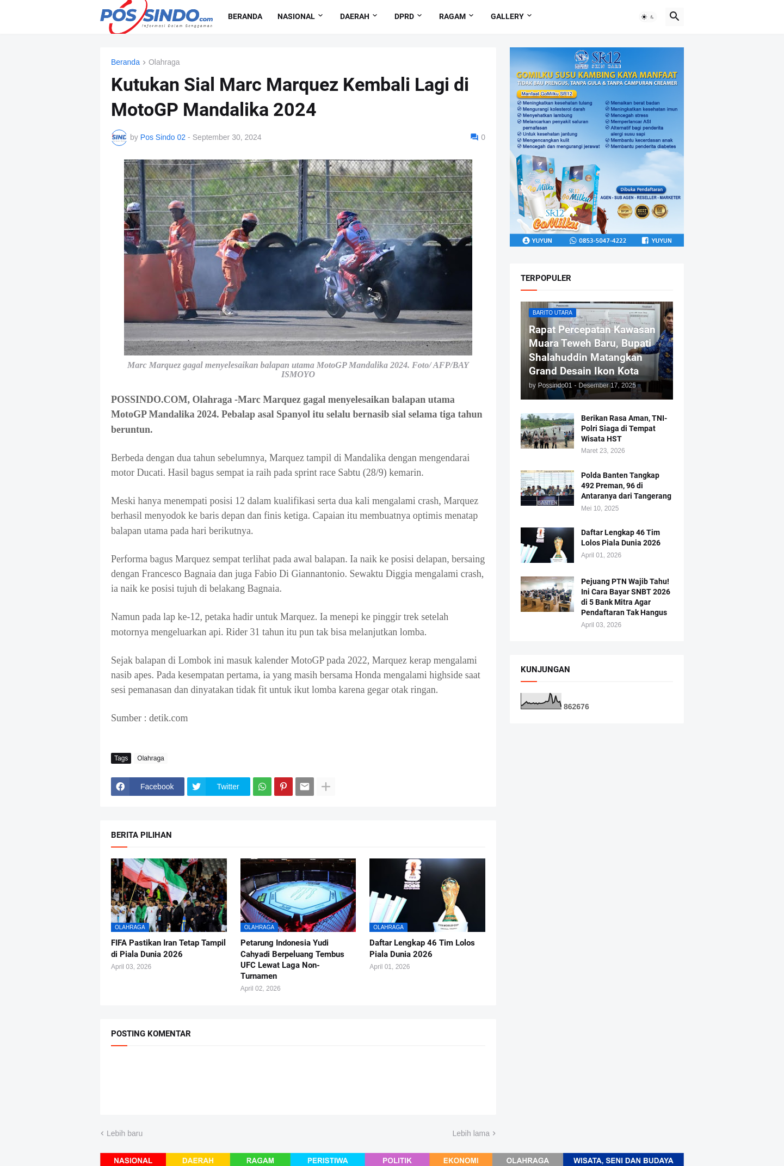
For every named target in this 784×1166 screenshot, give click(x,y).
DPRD (404, 16)
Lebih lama (471, 1133)
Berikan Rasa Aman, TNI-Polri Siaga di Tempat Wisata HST (624, 428)
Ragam (452, 16)
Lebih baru (125, 1133)
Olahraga (164, 62)
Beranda (245, 16)
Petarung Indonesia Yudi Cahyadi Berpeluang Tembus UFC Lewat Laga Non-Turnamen (292, 959)
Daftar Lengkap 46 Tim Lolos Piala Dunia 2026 (422, 948)
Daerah (354, 16)
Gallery (507, 16)
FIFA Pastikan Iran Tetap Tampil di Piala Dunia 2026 (168, 948)
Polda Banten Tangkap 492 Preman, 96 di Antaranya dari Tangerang (626, 485)
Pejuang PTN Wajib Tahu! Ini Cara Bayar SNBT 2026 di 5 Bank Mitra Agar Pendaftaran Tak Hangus (625, 597)
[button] (648, 16)
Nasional (296, 16)
